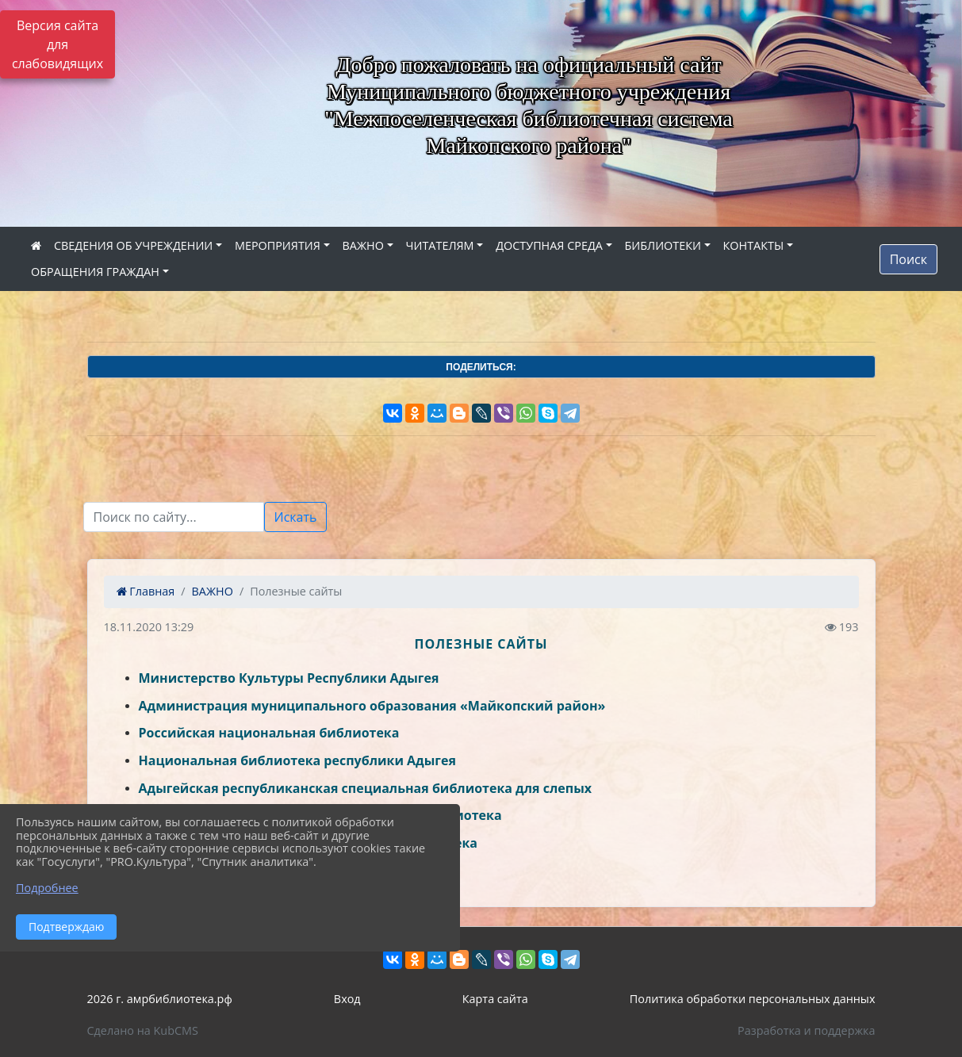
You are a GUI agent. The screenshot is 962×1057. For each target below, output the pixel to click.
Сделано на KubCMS (142, 1030)
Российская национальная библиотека (269, 732)
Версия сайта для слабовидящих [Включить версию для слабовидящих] (57, 44)
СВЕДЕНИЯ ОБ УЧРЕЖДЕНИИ (133, 245)
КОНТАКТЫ (753, 245)
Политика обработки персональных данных (753, 998)
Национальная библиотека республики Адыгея (297, 760)
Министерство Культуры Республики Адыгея (289, 678)
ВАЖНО (363, 245)
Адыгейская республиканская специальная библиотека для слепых (365, 788)
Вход (347, 998)
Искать (295, 517)
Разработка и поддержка (806, 1030)
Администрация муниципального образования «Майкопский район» (372, 705)
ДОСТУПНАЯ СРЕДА (549, 245)
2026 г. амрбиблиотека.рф (159, 998)
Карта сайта (495, 998)
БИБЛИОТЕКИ (663, 245)
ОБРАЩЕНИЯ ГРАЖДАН (95, 271)
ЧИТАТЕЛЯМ (440, 245)
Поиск (908, 259)
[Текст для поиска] (173, 517)
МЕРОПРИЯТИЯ (277, 245)
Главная (146, 591)
